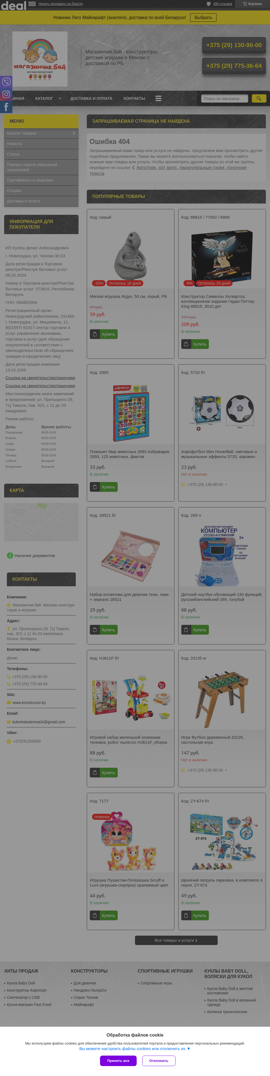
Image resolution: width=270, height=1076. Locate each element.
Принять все (118, 1061)
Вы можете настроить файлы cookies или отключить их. (133, 1048)
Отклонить (158, 1061)
